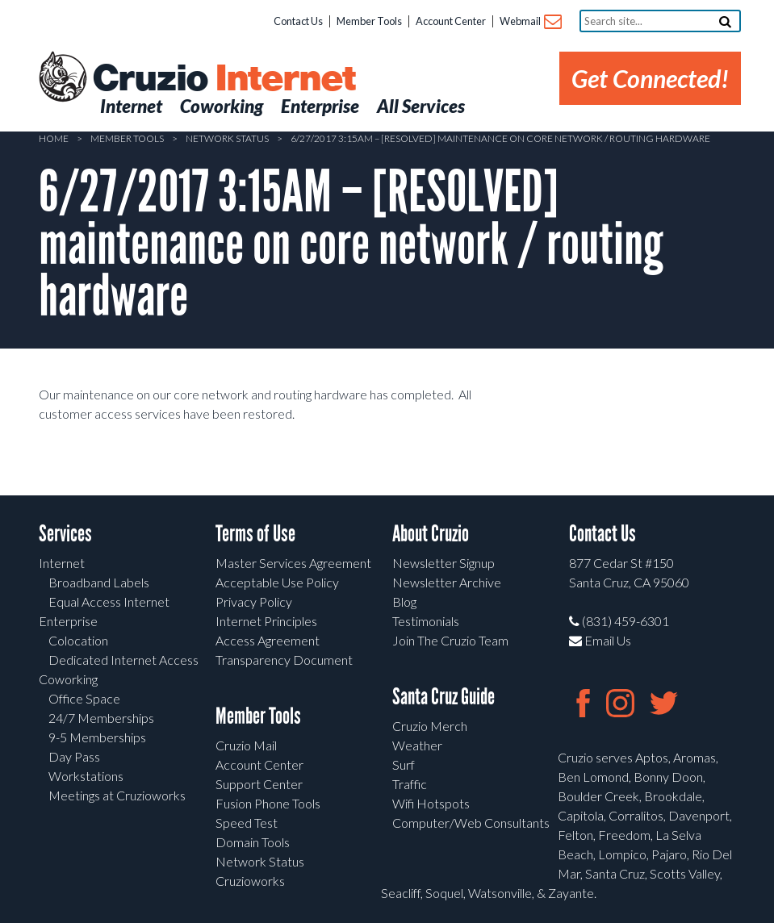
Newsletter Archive (446, 582)
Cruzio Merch (429, 725)
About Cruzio (430, 534)
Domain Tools (252, 842)
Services (65, 534)
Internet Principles (266, 621)
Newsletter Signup (443, 562)
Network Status (227, 138)
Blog (404, 601)
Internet (62, 562)
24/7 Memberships (101, 717)
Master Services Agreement (293, 562)
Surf (403, 764)
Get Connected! (650, 78)
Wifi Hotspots (431, 803)
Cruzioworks (250, 880)
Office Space (84, 698)
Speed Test (246, 822)
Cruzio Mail (246, 745)
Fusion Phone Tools (267, 803)
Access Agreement (267, 640)
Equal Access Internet (108, 601)
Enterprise (68, 621)
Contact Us (298, 21)
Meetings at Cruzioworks (117, 795)
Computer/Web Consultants (471, 822)
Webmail (530, 22)
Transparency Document (284, 659)
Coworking (68, 679)
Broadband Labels (98, 582)
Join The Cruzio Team (450, 640)
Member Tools (369, 21)
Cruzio (223, 79)
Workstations (85, 775)
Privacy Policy (253, 601)
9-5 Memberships (97, 737)
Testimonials (425, 621)
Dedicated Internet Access (123, 659)
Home (54, 138)
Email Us (600, 640)
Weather (417, 745)
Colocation (78, 640)
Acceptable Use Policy (277, 582)
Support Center (259, 783)
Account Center (451, 21)
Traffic (409, 783)
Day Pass (74, 756)
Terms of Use (255, 534)
